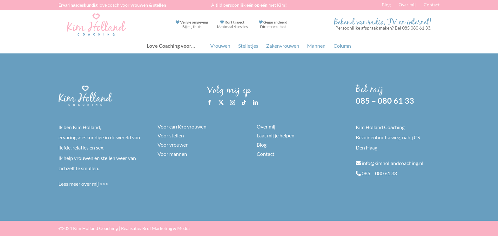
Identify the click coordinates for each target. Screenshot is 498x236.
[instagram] (232, 102)
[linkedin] (255, 102)
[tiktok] (243, 102)
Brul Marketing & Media (166, 228)
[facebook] (209, 102)
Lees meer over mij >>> (83, 184)
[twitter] (221, 102)
